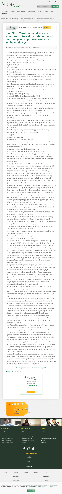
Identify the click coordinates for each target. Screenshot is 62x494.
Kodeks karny (24, 431)
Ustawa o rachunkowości (6, 440)
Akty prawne (15, 18)
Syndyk (43, 440)
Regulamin (36, 472)
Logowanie (57, 1)
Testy (6, 12)
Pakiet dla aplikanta (5, 431)
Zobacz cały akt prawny (13, 371)
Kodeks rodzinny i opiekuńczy (27, 436)
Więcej (4, 13)
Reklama (16, 472)
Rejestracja (50, 1)
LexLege (16, 413)
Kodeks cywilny (5, 436)
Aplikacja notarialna (46, 436)
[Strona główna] (2, 12)
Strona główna (9, 18)
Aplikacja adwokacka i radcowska (48, 431)
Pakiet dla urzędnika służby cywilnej (8, 433)
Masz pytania (29, 466)
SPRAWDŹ (46, 27)
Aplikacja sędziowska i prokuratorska (49, 438)
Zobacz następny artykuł (39, 367)
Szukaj (55, 6)
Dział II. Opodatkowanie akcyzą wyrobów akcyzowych (43, 18)
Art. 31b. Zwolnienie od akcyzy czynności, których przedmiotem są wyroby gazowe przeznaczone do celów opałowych (34, 19)
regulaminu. (30, 486)
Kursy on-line (21, 12)
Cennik (13, 12)
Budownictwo (16, 480)
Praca (46, 472)
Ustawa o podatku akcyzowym (25, 18)
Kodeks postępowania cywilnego (7, 438)
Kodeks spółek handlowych (27, 438)
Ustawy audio (31, 12)
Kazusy (40, 12)
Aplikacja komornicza (46, 433)
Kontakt (26, 472)
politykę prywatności (49, 486)
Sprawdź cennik (16, 404)
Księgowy (44, 442)
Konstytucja (24, 442)
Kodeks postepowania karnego (7, 442)
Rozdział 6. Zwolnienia (5, 19)
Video (46, 12)
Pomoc (6, 472)
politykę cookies (41, 486)
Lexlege (16, 478)
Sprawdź (31, 392)
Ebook (52, 12)
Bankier (46, 480)
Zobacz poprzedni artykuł (23, 367)
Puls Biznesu (46, 478)
